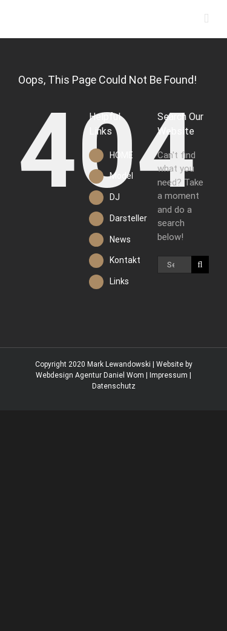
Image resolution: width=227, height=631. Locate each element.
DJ (115, 197)
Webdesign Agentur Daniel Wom (90, 375)
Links (119, 281)
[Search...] (174, 264)
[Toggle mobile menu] (206, 18)
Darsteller (128, 218)
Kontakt (125, 260)
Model (121, 176)
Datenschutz (114, 386)
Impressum (169, 375)
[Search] (200, 264)
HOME (121, 155)
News (120, 239)
